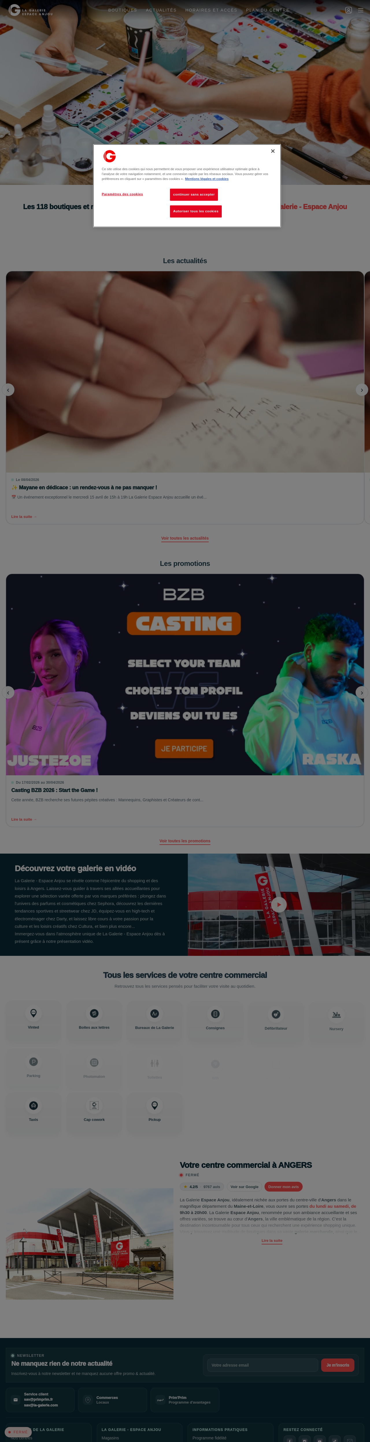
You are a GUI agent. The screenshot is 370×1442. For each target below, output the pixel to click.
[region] (187, 185)
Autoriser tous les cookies (196, 211)
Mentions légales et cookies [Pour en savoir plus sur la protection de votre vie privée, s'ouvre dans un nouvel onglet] (206, 179)
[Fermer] (273, 151)
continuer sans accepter (194, 194)
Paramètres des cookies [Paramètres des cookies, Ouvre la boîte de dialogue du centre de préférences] (122, 194)
